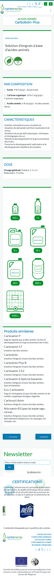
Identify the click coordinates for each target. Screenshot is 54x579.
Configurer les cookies (41, 542)
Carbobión (11, 354)
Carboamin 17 (13, 346)
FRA (29, 7)
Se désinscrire (34, 472)
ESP (19, 7)
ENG (24, 7)
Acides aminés (27, 19)
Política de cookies (43, 540)
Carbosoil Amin (14, 400)
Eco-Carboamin (14, 389)
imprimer (43, 436)
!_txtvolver (11, 436)
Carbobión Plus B (15, 362)
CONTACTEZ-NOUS (44, 534)
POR (35, 7)
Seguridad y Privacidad (41, 545)
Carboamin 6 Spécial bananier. (23, 379)
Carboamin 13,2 (14, 370)
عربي (40, 7)
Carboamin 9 (12, 336)
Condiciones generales (41, 537)
